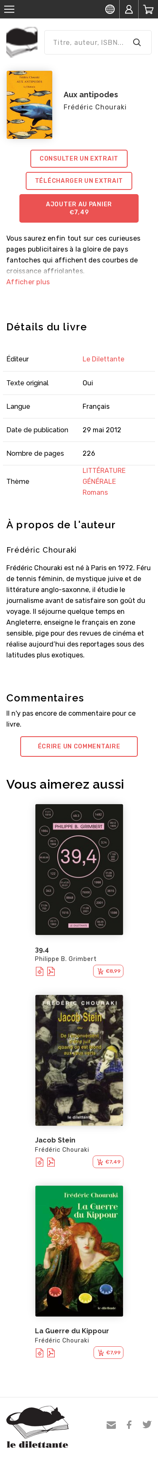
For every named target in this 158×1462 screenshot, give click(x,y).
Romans (95, 492)
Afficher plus (28, 282)
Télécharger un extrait (79, 180)
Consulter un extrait (79, 158)
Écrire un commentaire (79, 746)
